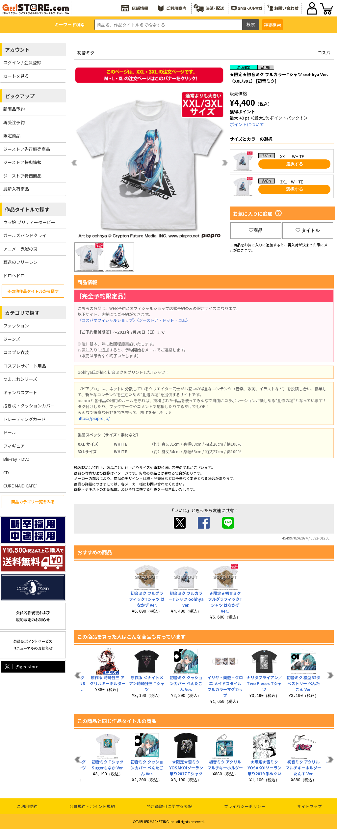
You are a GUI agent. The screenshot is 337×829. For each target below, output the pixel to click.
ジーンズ (11, 339)
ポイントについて (247, 124)
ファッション (16, 325)
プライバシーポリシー (245, 806)
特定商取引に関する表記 (170, 806)
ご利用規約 (27, 806)
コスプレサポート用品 (24, 366)
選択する (294, 163)
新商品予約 (14, 109)
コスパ (324, 52)
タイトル (308, 230)
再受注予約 (14, 122)
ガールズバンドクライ (24, 235)
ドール (9, 432)
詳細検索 (272, 24)
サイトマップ (309, 806)
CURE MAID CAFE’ (20, 486)
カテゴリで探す (22, 312)
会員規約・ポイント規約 (92, 806)
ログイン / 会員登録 (22, 62)
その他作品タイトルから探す (33, 291)
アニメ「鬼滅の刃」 (22, 249)
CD (6, 472)
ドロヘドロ (14, 275)
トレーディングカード (24, 419)
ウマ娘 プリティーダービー (29, 222)
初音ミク (85, 52)
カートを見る (16, 76)
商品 (256, 230)
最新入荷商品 (16, 189)
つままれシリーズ (20, 379)
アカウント (17, 49)
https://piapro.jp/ (94, 418)
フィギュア (14, 446)
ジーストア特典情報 (22, 162)
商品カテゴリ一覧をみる (33, 501)
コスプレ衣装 (16, 352)
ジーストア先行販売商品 (26, 149)
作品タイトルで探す (27, 209)
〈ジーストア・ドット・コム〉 (163, 320)
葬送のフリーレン (20, 262)
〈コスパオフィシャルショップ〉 (107, 320)
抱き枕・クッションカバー (29, 405)
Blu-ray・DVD (16, 459)
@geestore (21, 666)
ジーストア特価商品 (22, 176)
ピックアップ (20, 96)
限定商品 (11, 135)
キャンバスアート (20, 392)
